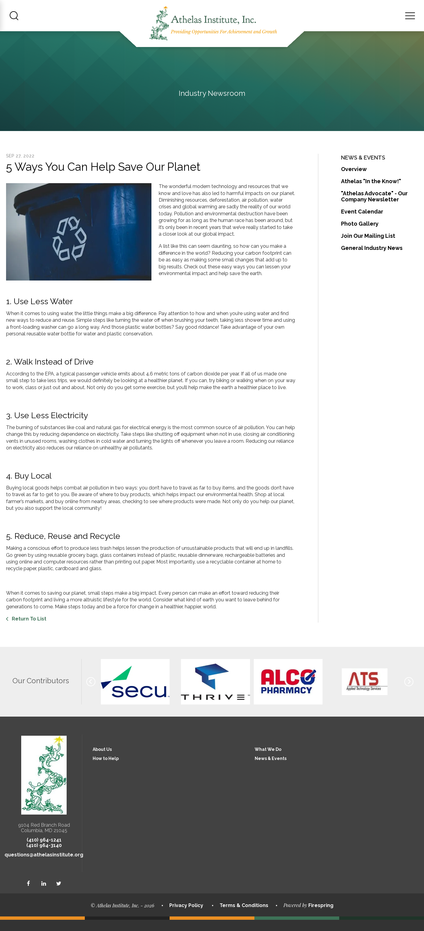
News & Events (271, 769)
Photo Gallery (360, 235)
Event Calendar (362, 223)
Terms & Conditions (244, 916)
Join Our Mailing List (368, 247)
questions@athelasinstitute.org (44, 866)
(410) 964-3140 (44, 856)
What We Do (268, 760)
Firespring (320, 916)
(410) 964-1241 (44, 851)
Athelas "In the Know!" (371, 192)
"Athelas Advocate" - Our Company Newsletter (374, 207)
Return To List (28, 630)
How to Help (106, 769)
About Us (102, 760)
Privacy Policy (186, 916)
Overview (354, 180)
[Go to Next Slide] (408, 692)
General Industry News (371, 259)
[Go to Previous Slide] (90, 692)
